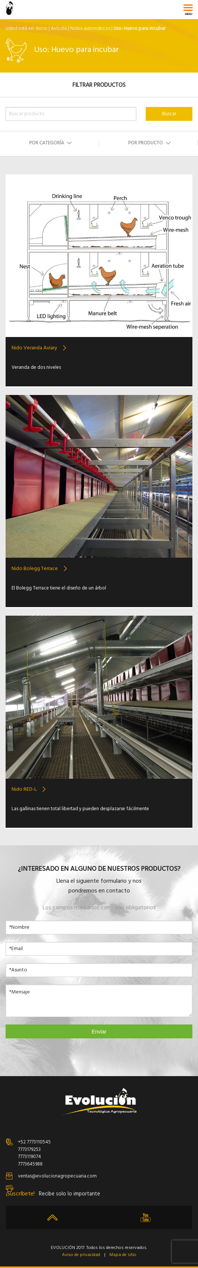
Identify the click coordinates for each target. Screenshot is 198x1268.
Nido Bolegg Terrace (35, 568)
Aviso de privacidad (81, 1255)
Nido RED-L (24, 789)
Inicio (41, 29)
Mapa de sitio (122, 1255)
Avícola (59, 29)
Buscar (169, 114)
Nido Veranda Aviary (34, 348)
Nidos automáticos (90, 29)
